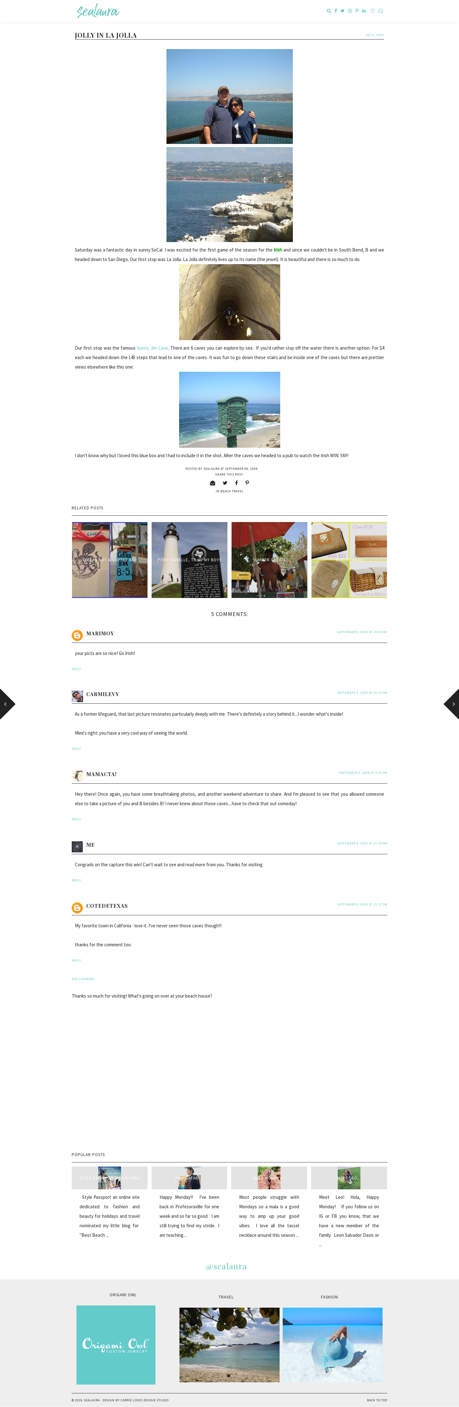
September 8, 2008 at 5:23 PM (363, 773)
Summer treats (269, 560)
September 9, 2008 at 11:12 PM (362, 904)
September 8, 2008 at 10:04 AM (362, 632)
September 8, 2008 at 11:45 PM (362, 843)
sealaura (92, 1400)
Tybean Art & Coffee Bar (109, 560)
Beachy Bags (349, 560)
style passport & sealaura (110, 1178)
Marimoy (100, 633)
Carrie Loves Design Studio (145, 1400)
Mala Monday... (269, 1178)
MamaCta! (101, 774)
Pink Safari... (189, 1178)
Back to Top (377, 1400)
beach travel (232, 491)
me (90, 844)
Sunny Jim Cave (152, 348)
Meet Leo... (349, 1178)
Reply (76, 669)
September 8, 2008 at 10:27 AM (362, 693)
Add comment (83, 979)
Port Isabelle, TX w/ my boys (189, 560)
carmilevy (102, 694)
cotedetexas (107, 905)
